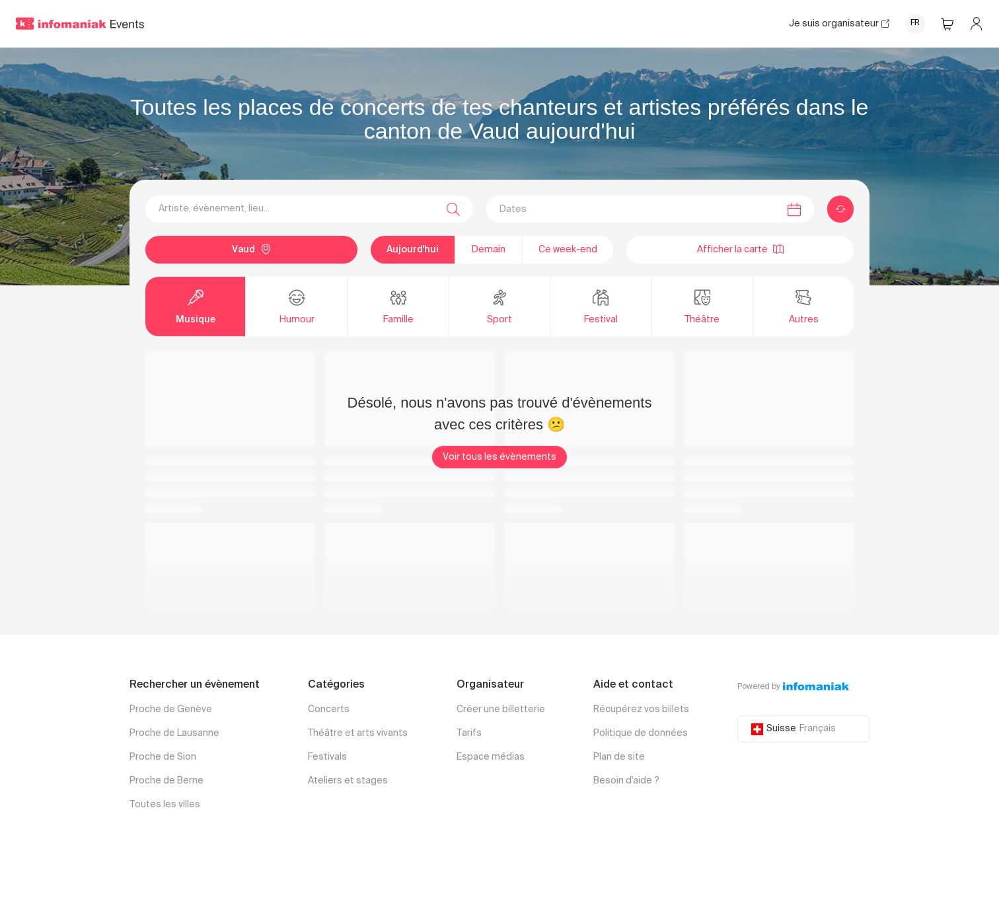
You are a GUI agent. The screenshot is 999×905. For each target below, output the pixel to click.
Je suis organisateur (839, 23)
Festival (601, 305)
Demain (488, 249)
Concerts (329, 709)
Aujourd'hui (413, 249)
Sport (499, 305)
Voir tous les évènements (499, 457)
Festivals (327, 757)
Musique (195, 305)
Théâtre (702, 305)
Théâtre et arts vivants (358, 733)
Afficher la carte (740, 249)
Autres (804, 305)
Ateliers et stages (348, 780)
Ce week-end (567, 249)
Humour (296, 305)
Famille (398, 305)
